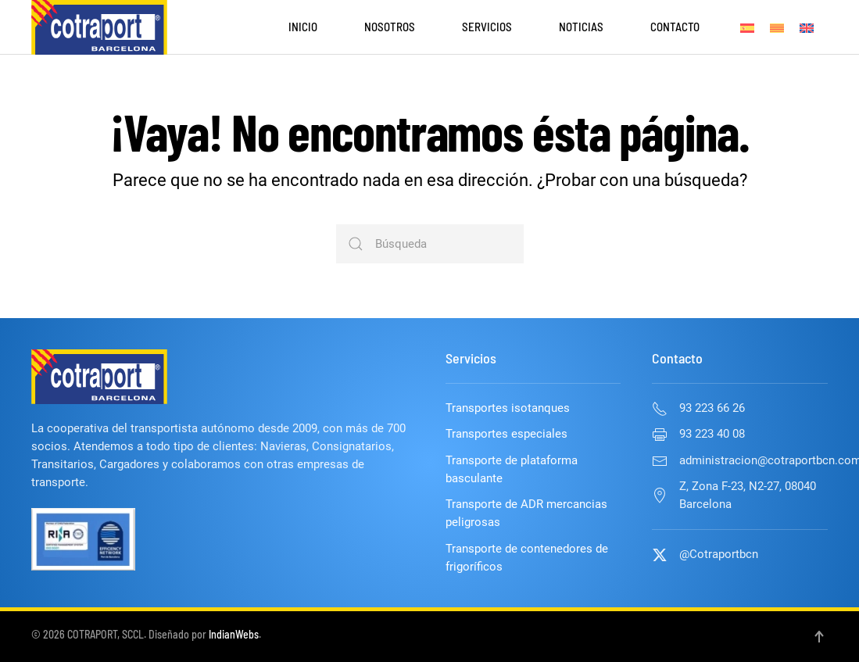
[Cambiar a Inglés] (806, 27)
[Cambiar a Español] (747, 27)
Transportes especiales (506, 434)
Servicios (487, 27)
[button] (819, 636)
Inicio (302, 27)
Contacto (675, 27)
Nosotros (389, 27)
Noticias (581, 27)
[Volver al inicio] (99, 27)
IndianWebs (234, 634)
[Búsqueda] (430, 243)
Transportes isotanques (508, 408)
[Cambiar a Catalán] (777, 27)
